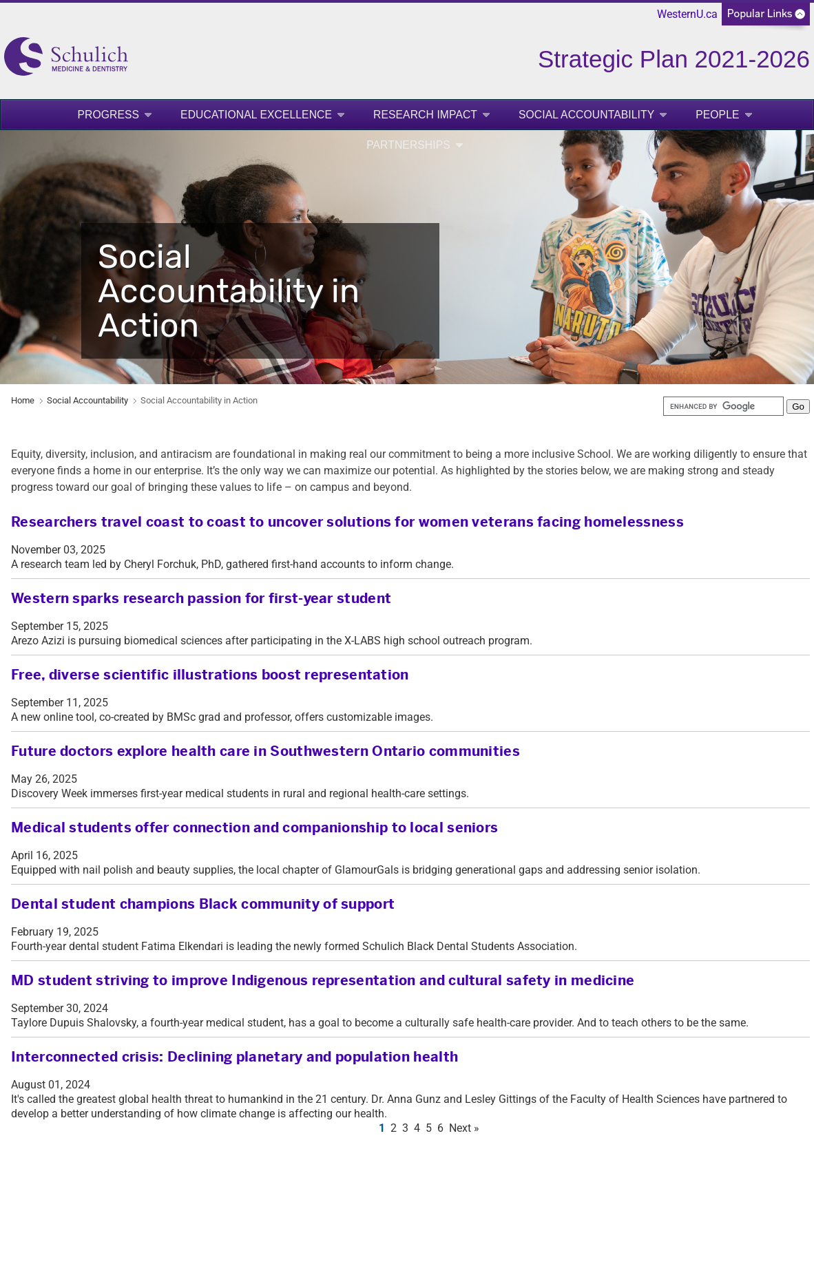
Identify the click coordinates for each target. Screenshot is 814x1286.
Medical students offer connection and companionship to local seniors (254, 827)
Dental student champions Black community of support (203, 904)
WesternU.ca (687, 14)
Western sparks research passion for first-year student (201, 598)
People (717, 114)
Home (22, 400)
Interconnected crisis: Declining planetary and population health (234, 1057)
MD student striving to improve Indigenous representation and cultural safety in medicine (322, 980)
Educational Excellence (256, 114)
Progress (108, 114)
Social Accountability (586, 114)
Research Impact (425, 114)
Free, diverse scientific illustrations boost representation (210, 675)
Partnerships (408, 145)
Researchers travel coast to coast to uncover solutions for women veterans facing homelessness (347, 522)
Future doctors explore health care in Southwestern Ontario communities (265, 751)
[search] (723, 406)
